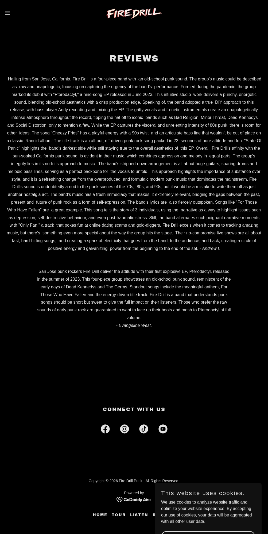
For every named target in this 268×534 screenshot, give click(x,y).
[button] (22, 12)
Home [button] (100, 515)
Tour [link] (119, 515)
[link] (134, 13)
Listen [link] (139, 515)
